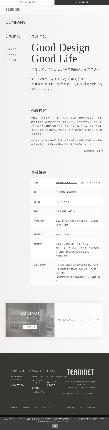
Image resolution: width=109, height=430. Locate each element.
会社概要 (12, 60)
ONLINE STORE (51, 383)
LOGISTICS (17, 385)
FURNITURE (18, 371)
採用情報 (26, 407)
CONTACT (83, 2)
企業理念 (12, 49)
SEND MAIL (31, 328)
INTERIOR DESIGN (17, 378)
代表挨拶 (12, 54)
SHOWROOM (28, 2)
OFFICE (36, 388)
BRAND (51, 371)
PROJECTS (35, 371)
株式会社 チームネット (66, 182)
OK (55, 426)
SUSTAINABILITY (55, 376)
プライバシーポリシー (42, 407)
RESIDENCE (38, 392)
